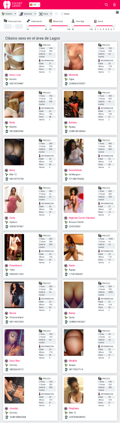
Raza (43, 14)
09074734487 (16, 83)
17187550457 (76, 274)
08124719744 (16, 178)
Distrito (7, 13)
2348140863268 (18, 417)
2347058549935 (77, 417)
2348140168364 (77, 131)
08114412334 (16, 321)
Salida (66, 14)
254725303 (74, 226)
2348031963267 (77, 321)
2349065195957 (77, 83)
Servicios (25, 14)
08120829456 (16, 131)
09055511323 (16, 274)
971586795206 (76, 178)
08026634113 (16, 369)
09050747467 (16, 226)
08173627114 (76, 369)
